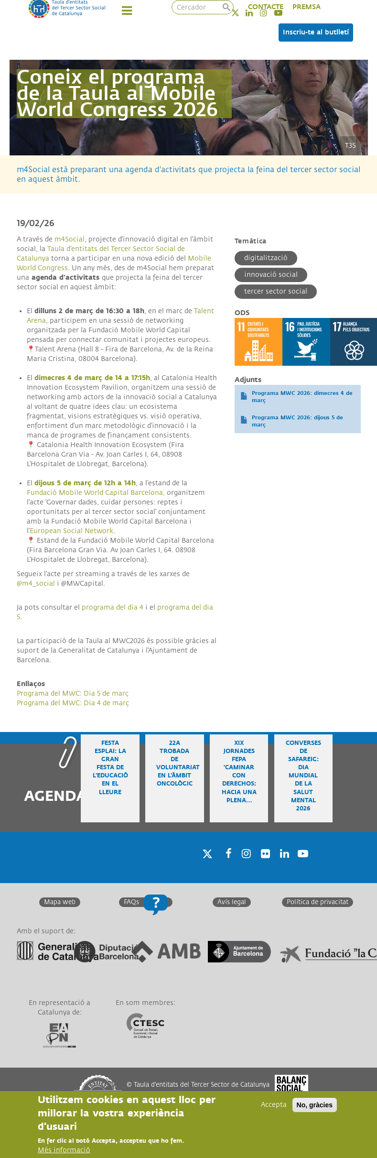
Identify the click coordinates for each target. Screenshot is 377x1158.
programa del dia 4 (112, 607)
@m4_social (36, 583)
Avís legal (231, 902)
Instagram (244, 865)
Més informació (64, 1150)
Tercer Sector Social (275, 291)
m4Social (69, 239)
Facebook (225, 865)
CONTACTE (265, 7)
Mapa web (59, 902)
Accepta (274, 1104)
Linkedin (283, 865)
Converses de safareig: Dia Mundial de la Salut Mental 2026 (303, 776)
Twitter (241, 12)
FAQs (131, 902)
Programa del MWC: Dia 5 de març (73, 693)
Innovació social (271, 274)
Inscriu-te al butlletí (316, 32)
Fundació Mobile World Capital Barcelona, (96, 492)
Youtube (302, 865)
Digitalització (266, 258)
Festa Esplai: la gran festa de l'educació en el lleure (110, 768)
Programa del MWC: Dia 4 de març (73, 703)
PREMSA (306, 7)
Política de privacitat (317, 902)
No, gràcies (315, 1105)
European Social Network (71, 531)
